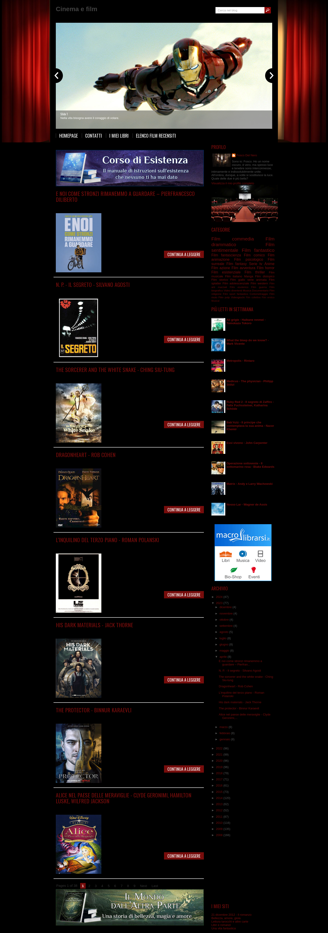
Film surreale (143, 546)
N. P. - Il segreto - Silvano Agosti (93, 284)
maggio (225, 650)
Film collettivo (253, 297)
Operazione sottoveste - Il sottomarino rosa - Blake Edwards (250, 465)
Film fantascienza (124, 206)
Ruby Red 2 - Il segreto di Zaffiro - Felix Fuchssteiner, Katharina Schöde (250, 405)
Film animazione (97, 807)
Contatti (93, 135)
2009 (219, 829)
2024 (219, 597)
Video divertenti (233, 290)
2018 (219, 773)
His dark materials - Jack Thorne (94, 625)
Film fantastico (258, 250)
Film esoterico (239, 287)
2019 (219, 767)
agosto (224, 632)
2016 (219, 785)
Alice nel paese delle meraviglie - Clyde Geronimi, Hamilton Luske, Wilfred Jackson (123, 798)
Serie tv (91, 631)
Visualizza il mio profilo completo (232, 183)
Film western (259, 283)
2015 (219, 792)
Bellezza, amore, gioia (226, 918)
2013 (219, 804)
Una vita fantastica (223, 928)
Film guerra (259, 287)
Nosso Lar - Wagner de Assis (246, 504)
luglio (223, 638)
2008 (219, 835)
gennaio (225, 739)
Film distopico (96, 291)
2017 (219, 779)
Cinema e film (76, 9)
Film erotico (268, 297)
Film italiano (233, 276)
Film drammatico (101, 206)
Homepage (68, 135)
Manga (248, 276)
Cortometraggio (259, 293)
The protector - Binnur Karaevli (93, 710)
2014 (219, 798)
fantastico (242, 293)
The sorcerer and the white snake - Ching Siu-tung (115, 369)
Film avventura (243, 268)
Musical (215, 301)
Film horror (265, 268)
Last (155, 886)
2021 (219, 754)
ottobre (225, 619)
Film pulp (224, 297)
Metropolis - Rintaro (240, 360)
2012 (219, 810)
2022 (219, 748)
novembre (226, 613)
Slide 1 (64, 114)
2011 (219, 816)
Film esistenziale (226, 272)
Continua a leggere (183, 254)
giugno (224, 644)
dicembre (226, 607)
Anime (269, 264)
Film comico (254, 255)
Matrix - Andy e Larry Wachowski (249, 483)
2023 (219, 603)
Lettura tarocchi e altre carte (229, 921)
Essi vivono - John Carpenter (246, 443)
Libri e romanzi (221, 925)
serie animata (256, 279)
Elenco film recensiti (156, 135)
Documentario (260, 290)
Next (143, 886)
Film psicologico (147, 206)
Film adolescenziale (236, 283)
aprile (224, 656)
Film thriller (255, 272)
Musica (247, 290)
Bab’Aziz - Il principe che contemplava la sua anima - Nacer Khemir (250, 426)
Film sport (229, 293)
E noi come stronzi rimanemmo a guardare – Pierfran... (240, 662)
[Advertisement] (243, 870)
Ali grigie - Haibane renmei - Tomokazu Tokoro (246, 321)
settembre (226, 625)
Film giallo (237, 279)
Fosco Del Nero (246, 155)
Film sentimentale (140, 376)
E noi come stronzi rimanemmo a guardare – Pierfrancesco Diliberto (125, 196)
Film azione (220, 268)
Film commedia (232, 238)
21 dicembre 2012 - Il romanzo (231, 914)
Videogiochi (238, 297)
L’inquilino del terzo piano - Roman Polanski (107, 540)
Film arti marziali (100, 376)
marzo (224, 727)
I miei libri (119, 135)
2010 (219, 822)
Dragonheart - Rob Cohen (85, 454)
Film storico (219, 279)
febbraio (225, 733)
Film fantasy (120, 376)
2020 (219, 760)
